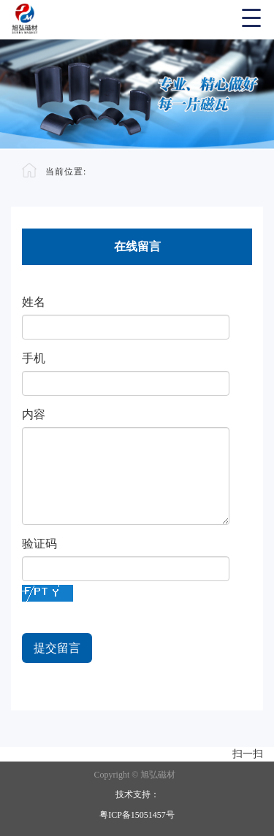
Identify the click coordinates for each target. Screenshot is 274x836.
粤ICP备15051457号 (137, 815)
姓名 (33, 302)
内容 (33, 414)
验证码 (39, 543)
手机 (33, 358)
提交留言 (57, 648)
